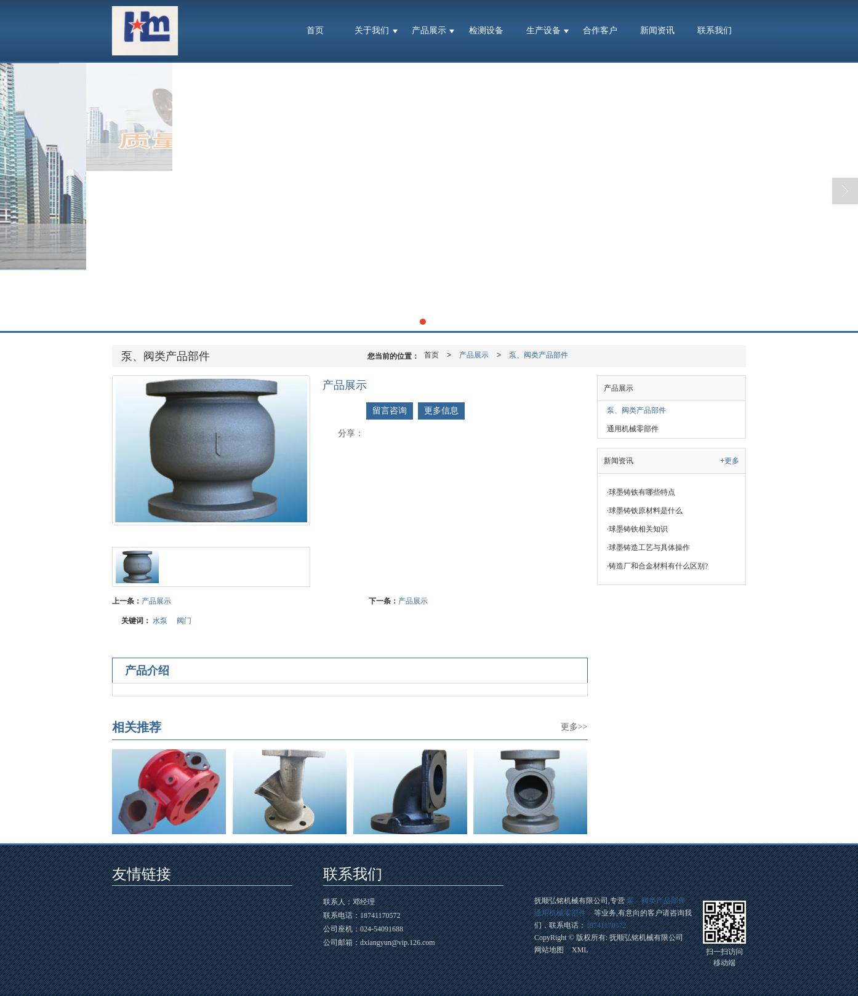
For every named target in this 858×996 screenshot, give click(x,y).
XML (580, 950)
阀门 (184, 620)
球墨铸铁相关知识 (637, 529)
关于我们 (372, 30)
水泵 (160, 620)
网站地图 (549, 950)
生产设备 (543, 30)
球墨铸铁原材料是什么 (645, 510)
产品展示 (429, 30)
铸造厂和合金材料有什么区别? (657, 566)
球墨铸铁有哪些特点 (641, 492)
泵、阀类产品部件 (538, 355)
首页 (315, 30)
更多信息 (441, 410)
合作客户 (600, 30)
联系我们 (714, 30)
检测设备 (486, 30)
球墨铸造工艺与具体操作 (648, 547)
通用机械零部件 (633, 428)
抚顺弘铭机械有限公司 (646, 937)
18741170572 (606, 925)
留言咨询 (389, 410)
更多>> (574, 726)
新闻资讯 (657, 30)
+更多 (729, 460)
